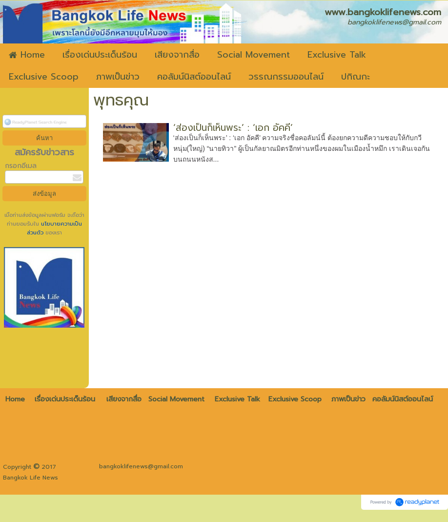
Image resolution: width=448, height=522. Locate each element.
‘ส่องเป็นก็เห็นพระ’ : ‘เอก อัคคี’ (233, 128)
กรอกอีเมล (21, 166)
